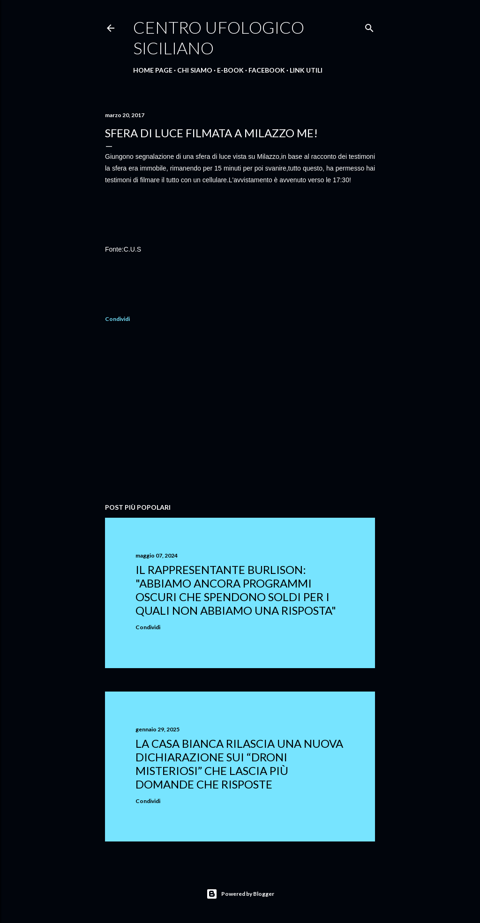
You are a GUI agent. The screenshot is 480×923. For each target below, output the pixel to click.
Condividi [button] (117, 318)
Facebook (266, 70)
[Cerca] (369, 26)
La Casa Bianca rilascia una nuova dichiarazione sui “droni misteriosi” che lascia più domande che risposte (239, 764)
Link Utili (306, 70)
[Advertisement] (240, 414)
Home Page (152, 70)
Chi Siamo (194, 70)
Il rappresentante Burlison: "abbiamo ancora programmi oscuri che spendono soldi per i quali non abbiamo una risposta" (235, 590)
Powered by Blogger (240, 894)
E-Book (230, 70)
